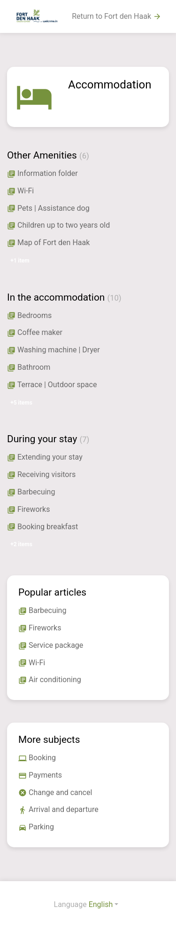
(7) (84, 439)
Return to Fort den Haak (116, 16)
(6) (84, 155)
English (101, 904)
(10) (114, 298)
